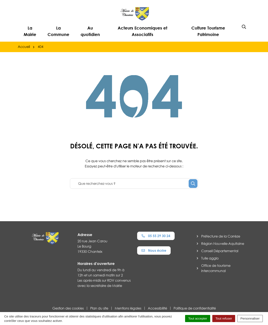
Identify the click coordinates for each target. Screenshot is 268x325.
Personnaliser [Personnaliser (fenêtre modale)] (250, 318)
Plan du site (99, 308)
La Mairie (30, 31)
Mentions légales (128, 308)
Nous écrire (154, 250)
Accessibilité (157, 308)
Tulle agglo (210, 258)
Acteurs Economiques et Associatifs (142, 31)
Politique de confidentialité (195, 308)
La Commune (58, 31)
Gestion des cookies (68, 308)
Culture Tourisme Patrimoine (208, 31)
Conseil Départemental (219, 251)
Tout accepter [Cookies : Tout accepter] (197, 318)
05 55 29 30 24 (156, 236)
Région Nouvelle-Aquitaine (222, 244)
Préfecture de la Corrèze (220, 236)
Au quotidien (90, 31)
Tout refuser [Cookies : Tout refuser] (223, 318)
